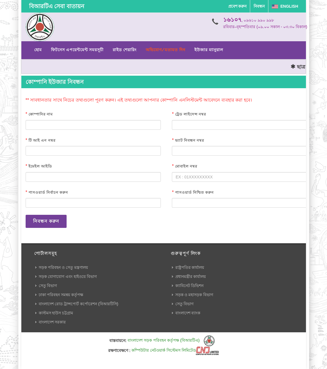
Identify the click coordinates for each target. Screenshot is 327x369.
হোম (38, 50)
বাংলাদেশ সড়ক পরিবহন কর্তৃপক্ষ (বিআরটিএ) (171, 340)
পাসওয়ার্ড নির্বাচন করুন (48, 192)
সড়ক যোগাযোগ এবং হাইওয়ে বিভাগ (68, 276)
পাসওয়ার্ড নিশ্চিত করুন (194, 192)
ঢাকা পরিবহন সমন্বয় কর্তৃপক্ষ (61, 294)
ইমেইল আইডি (40, 166)
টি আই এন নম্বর (41, 140)
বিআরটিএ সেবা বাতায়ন (56, 6)
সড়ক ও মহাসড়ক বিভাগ (194, 294)
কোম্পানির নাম (40, 114)
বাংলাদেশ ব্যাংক (188, 313)
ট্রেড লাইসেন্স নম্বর (190, 114)
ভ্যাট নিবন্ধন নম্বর (189, 140)
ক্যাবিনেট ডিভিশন (189, 285)
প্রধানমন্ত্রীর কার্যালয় (190, 276)
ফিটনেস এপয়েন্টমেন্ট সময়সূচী (77, 50)
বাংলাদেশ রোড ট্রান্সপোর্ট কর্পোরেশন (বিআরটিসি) (78, 304)
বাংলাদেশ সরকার (52, 322)
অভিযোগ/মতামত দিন (165, 50)
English (285, 6)
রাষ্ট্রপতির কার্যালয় (189, 267)
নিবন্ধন (259, 6)
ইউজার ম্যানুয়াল (208, 50)
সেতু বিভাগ (48, 285)
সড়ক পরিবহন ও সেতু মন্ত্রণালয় (63, 267)
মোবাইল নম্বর (186, 166)
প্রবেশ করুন (237, 6)
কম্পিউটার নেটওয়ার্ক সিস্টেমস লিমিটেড (175, 350)
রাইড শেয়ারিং (124, 50)
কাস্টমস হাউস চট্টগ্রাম (56, 313)
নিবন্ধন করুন (46, 221)
